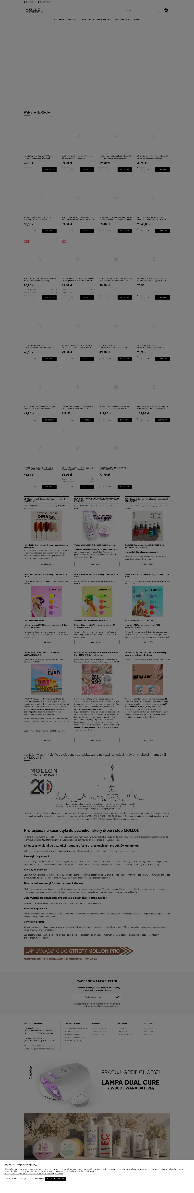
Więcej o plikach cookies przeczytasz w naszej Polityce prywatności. (33, 1173)
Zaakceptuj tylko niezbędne (16, 1179)
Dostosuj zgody (37, 1179)
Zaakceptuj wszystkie (55, 1179)
